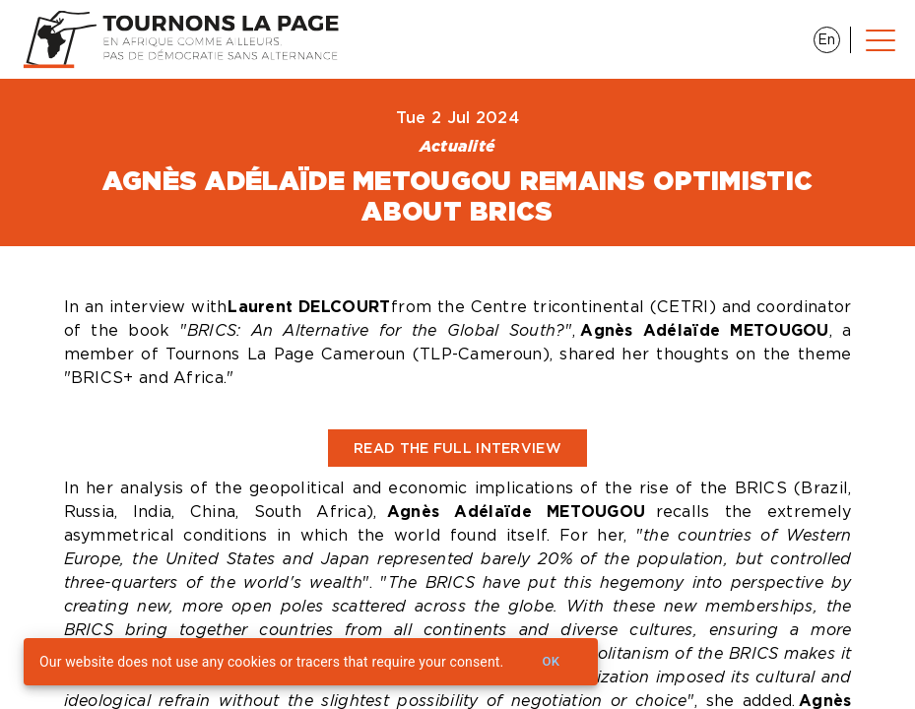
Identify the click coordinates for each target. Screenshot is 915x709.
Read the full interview (457, 448)
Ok (550, 662)
